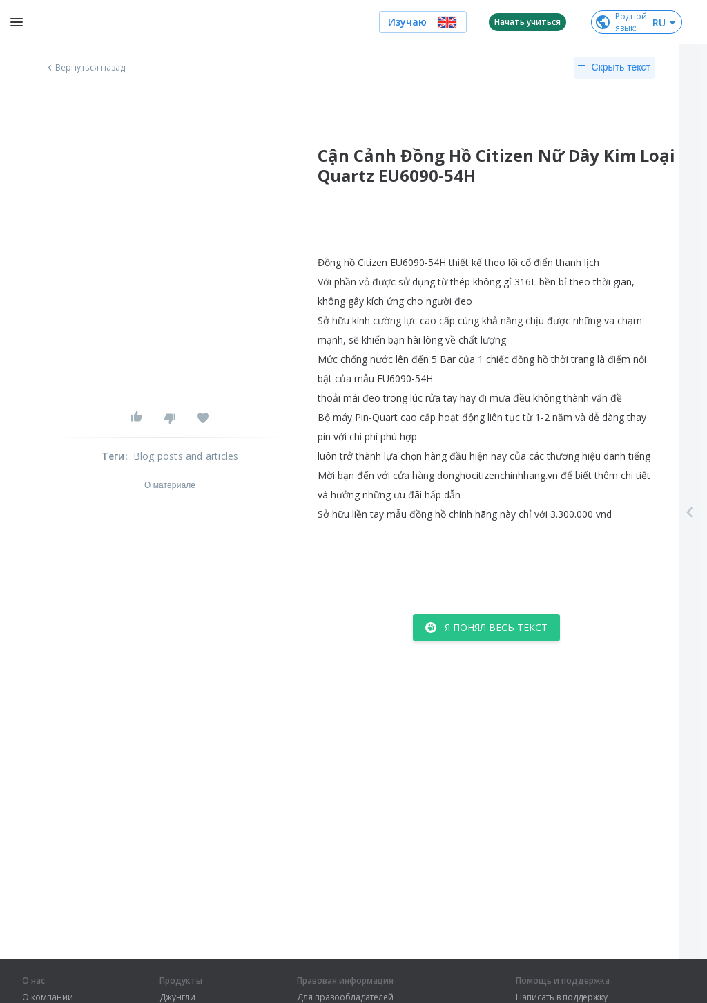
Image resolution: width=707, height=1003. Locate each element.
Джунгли (177, 997)
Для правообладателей (345, 997)
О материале (169, 485)
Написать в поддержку (562, 997)
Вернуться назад (85, 68)
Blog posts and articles (186, 455)
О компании (47, 997)
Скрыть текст (614, 68)
